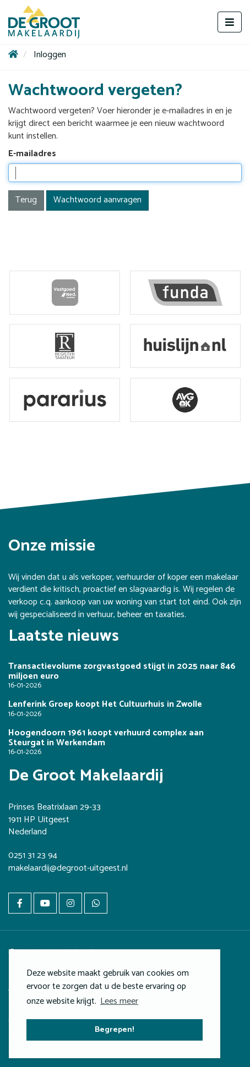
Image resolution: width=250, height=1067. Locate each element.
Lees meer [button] (119, 1001)
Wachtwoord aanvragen (97, 200)
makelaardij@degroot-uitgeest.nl (68, 868)
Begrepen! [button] (114, 1029)
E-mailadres (32, 154)
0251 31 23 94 (32, 855)
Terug (26, 200)
